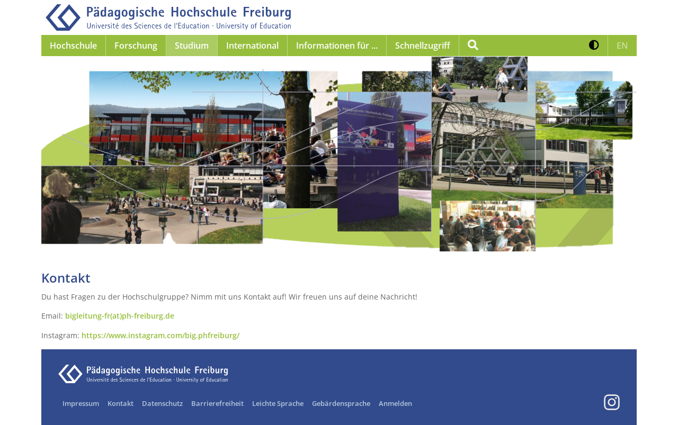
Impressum (81, 403)
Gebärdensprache (341, 403)
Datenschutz (162, 403)
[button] (594, 45)
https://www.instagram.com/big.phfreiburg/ (160, 335)
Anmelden (395, 403)
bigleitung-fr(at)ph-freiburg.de (119, 316)
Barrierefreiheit (217, 403)
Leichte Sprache (278, 403)
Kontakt (120, 403)
